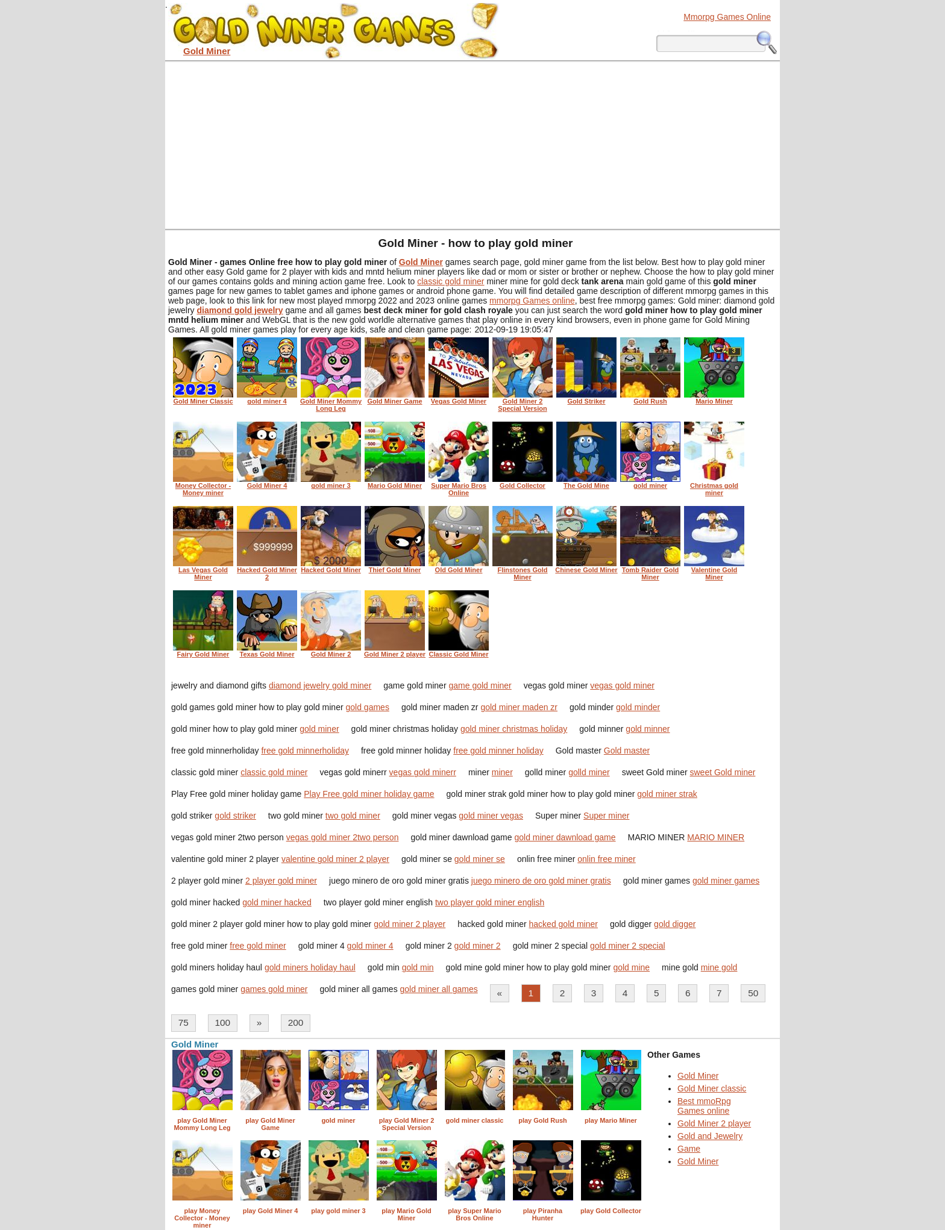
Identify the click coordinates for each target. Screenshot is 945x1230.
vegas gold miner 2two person (342, 837)
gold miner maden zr (518, 707)
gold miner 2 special (627, 946)
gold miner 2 (477, 946)
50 (753, 993)
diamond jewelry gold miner (320, 685)
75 (183, 1022)
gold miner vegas (491, 815)
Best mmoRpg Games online (704, 1106)
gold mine (631, 967)
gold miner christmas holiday (513, 729)
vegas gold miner (622, 685)
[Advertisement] (472, 144)
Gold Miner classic (711, 1088)
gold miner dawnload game (564, 837)
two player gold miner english (489, 902)
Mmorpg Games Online (727, 17)
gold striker (235, 815)
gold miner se (479, 859)
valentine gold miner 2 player (335, 859)
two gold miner (352, 815)
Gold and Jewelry (709, 1136)
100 (222, 1022)
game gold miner (479, 685)
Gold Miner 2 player (714, 1123)
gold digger (674, 924)
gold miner (319, 729)
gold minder (638, 707)
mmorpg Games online (532, 300)
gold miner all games (439, 989)
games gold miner (273, 989)
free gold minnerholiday (305, 750)
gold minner (648, 729)
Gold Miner (697, 1076)
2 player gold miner (281, 880)
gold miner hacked (276, 902)
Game (688, 1149)
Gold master (627, 750)
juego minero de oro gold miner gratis (541, 880)
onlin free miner (606, 859)
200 (296, 1022)
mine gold (719, 967)
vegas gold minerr (422, 772)
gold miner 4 (370, 946)
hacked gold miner (563, 924)
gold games (367, 707)
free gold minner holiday (498, 750)
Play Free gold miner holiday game (369, 794)
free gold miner (258, 946)
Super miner (606, 815)
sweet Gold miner (722, 772)
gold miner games (725, 880)
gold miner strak (667, 794)
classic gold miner (450, 281)
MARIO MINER (715, 837)
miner (502, 772)
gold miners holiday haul (310, 967)
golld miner (588, 772)
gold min (418, 967)
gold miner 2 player (409, 924)
